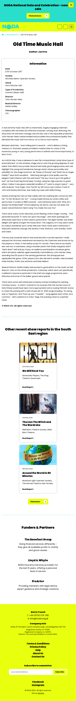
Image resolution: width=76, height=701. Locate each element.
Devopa (41, 693)
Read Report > (28, 387)
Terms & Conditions (38, 643)
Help (38, 650)
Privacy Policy (38, 646)
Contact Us (38, 656)
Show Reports (12, 35)
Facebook (38, 681)
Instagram (38, 685)
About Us (38, 653)
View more (35, 501)
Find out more (35, 16)
